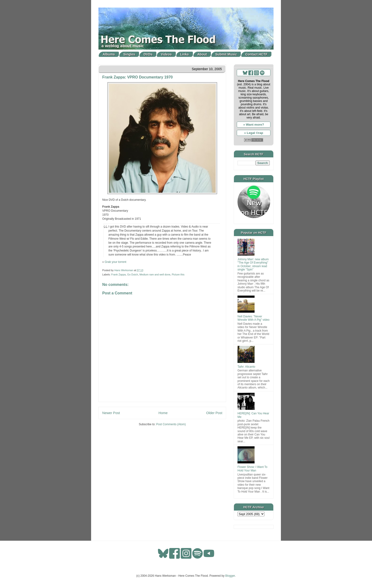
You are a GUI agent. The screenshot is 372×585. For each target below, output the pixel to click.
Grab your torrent (115, 262)
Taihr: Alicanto (246, 366)
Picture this (178, 274)
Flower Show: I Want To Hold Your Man (252, 468)
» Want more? (253, 124)
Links (184, 54)
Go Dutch (132, 274)
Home (162, 413)
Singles (129, 54)
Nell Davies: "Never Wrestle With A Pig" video (253, 318)
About (202, 54)
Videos (166, 54)
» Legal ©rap (253, 133)
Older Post (214, 413)
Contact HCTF (256, 54)
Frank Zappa (118, 274)
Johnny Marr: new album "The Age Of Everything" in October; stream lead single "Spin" (253, 264)
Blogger (230, 575)
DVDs (148, 54)
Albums (109, 54)
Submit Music (226, 54)
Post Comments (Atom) (171, 424)
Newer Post (111, 413)
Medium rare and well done (155, 274)
